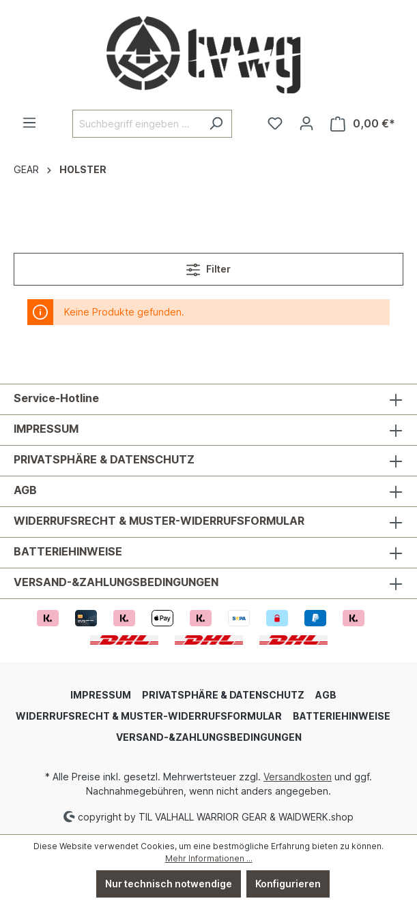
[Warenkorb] (362, 123)
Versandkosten (297, 776)
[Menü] (29, 123)
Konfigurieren (288, 883)
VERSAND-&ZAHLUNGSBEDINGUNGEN (116, 582)
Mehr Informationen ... (209, 858)
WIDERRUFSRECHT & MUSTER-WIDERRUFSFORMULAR (159, 520)
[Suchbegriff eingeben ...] (136, 124)
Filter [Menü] (208, 267)
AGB (25, 490)
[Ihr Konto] (306, 123)
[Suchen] (216, 124)
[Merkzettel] (275, 123)
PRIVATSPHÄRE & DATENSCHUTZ (104, 459)
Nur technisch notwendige (168, 883)
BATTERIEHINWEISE (68, 551)
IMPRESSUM (46, 428)
